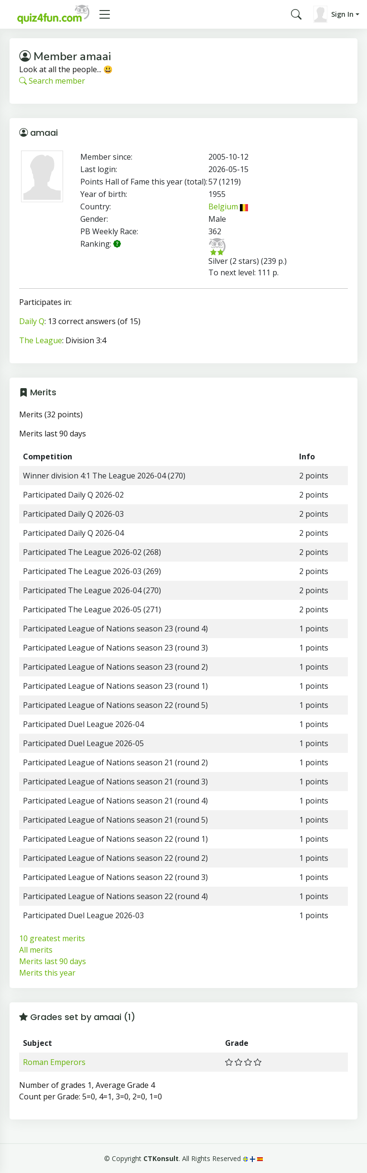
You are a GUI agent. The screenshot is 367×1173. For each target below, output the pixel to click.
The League (40, 340)
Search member (52, 81)
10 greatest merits (52, 938)
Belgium (228, 206)
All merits (36, 950)
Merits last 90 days (52, 961)
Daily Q (31, 321)
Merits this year (47, 972)
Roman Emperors (54, 1062)
